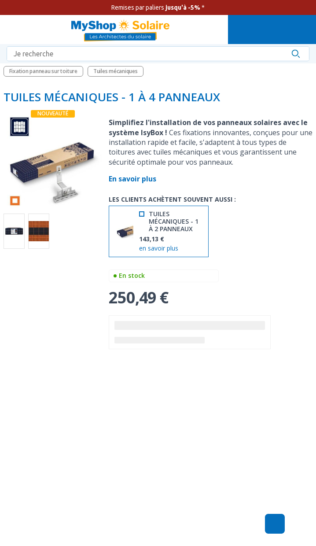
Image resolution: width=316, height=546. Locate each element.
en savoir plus (158, 248)
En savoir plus (133, 179)
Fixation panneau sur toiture (43, 71)
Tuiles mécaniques (115, 71)
